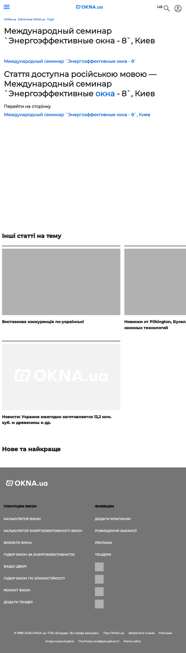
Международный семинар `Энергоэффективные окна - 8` (70, 61)
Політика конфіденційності (98, 641)
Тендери (103, 554)
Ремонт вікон (17, 590)
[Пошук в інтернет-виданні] (167, 8)
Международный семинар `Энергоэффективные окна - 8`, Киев (77, 114)
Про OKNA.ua (113, 633)
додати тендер (18, 602)
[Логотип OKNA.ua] (89, 7)
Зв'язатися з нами (141, 633)
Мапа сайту (132, 641)
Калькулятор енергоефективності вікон (43, 531)
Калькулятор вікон (22, 519)
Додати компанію (113, 519)
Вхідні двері (15, 566)
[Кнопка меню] (7, 7)
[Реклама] (31, 177)
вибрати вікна (18, 543)
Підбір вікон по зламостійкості (34, 578)
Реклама (103, 543)
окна (105, 93)
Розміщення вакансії (116, 531)
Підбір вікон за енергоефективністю (39, 554)
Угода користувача (59, 641)
